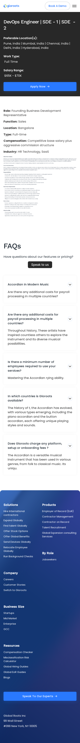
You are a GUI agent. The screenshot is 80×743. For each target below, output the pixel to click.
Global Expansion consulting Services (59, 534)
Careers (9, 579)
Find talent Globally (15, 525)
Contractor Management (57, 516)
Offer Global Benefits (17, 536)
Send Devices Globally (17, 542)
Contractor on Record (55, 522)
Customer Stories (14, 584)
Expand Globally (13, 520)
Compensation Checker (18, 652)
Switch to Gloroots (15, 590)
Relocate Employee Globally (15, 549)
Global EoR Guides (15, 672)
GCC (6, 629)
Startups (9, 613)
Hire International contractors (14, 513)
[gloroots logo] (11, 6)
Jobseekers (49, 559)
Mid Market (10, 618)
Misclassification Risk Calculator (16, 659)
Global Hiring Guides (16, 666)
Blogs (7, 677)
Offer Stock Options (16, 531)
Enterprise (10, 623)
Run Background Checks (18, 556)
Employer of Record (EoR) (58, 511)
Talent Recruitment (54, 527)
